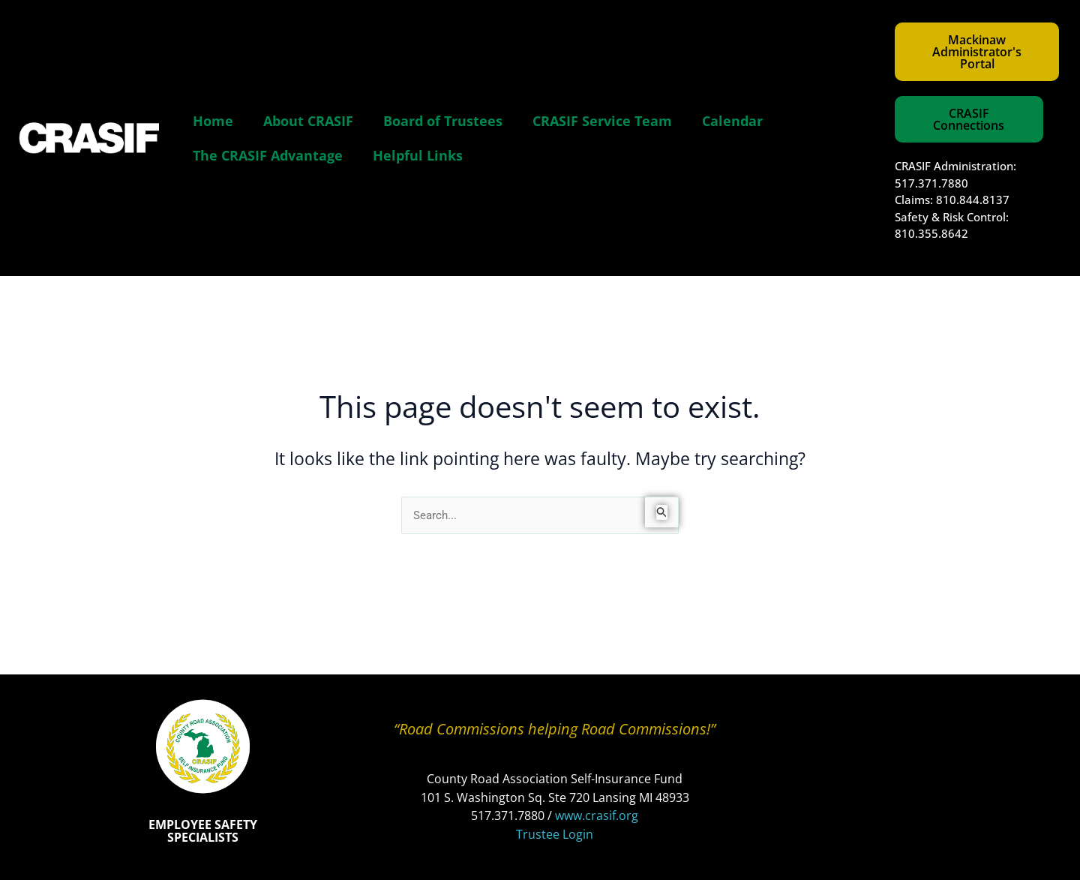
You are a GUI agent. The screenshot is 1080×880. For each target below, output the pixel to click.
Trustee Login (554, 834)
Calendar (732, 121)
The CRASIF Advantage (268, 155)
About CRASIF (308, 121)
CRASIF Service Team (602, 121)
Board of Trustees (442, 121)
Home (213, 121)
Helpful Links (418, 155)
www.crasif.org (596, 815)
